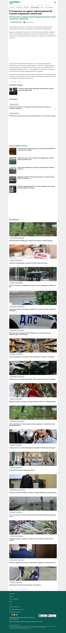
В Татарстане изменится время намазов (22, 470)
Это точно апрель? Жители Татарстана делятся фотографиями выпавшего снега (32, 515)
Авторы (11, 601)
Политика (12, 7)
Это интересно (49, 7)
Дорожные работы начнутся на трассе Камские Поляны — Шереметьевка (32, 401)
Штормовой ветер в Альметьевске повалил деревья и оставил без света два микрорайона (32, 424)
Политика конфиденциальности (16, 609)
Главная (11, 589)
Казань (11, 621)
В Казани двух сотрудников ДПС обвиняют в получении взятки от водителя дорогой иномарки (30, 333)
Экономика (19, 7)
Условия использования (15, 612)
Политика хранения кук (14, 606)
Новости (17, 589)
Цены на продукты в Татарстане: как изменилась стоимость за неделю (31, 357)
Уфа (37, 621)
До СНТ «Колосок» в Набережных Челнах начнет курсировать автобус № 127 (32, 286)
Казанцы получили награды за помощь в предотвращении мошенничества (33, 492)
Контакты (11, 596)
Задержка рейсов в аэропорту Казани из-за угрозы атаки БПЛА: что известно (35, 177)
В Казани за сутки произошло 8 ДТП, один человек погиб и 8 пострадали (32, 379)
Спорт (42, 7)
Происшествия (35, 7)
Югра (40, 621)
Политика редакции (14, 599)
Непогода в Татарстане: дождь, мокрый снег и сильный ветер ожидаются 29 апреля (32, 309)
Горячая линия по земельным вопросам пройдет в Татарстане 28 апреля (32, 448)
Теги (10, 604)
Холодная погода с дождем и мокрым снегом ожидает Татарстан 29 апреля (30, 539)
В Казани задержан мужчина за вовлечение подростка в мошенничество (32, 562)
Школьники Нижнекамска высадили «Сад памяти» (25, 585)
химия (19, 81)
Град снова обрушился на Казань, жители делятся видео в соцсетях (36, 168)
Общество (26, 7)
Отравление (13, 81)
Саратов (33, 621)
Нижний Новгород (25, 621)
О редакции (12, 593)
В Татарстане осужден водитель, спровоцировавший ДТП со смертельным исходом (36, 149)
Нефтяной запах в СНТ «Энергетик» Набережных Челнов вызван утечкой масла (35, 158)
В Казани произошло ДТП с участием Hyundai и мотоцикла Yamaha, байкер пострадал (36, 187)
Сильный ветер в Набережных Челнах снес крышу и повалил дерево (31, 240)
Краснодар (17, 621)
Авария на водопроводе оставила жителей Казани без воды (28, 263)
